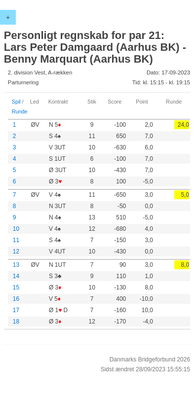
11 (16, 240)
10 (16, 228)
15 (16, 287)
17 (16, 310)
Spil (16, 102)
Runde (20, 111)
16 (16, 298)
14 (16, 276)
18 (16, 321)
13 (16, 264)
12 (16, 251)
